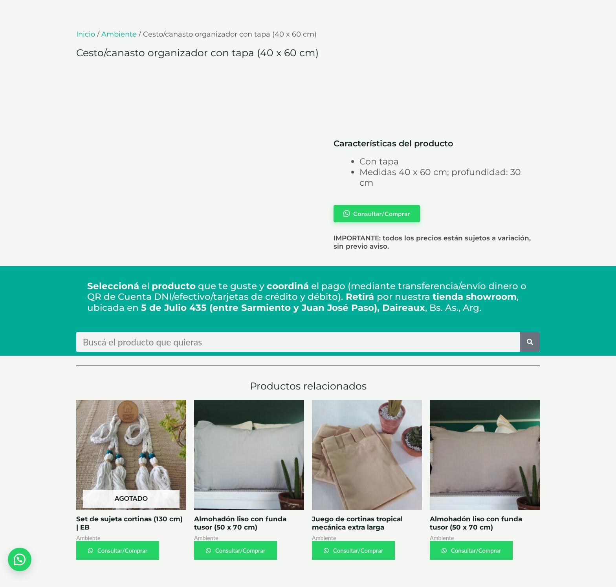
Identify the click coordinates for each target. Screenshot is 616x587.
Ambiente (119, 34)
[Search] (530, 342)
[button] (19, 559)
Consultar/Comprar (121, 550)
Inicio (85, 34)
